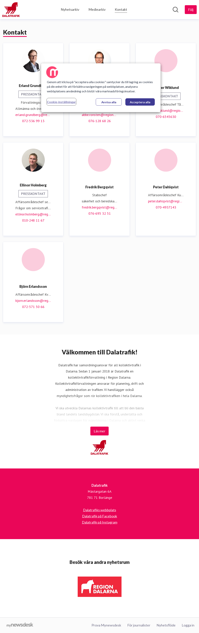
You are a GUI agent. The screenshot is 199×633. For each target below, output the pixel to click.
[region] (101, 87)
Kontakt (121, 9)
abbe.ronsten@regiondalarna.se (99, 115)
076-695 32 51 (99, 213)
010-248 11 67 (33, 220)
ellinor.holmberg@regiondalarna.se (33, 214)
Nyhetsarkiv (70, 9)
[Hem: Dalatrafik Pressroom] (11, 9)
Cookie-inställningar (61, 102)
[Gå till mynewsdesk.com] (20, 625)
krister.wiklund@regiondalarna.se (166, 110)
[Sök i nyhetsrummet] (175, 10)
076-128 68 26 (99, 121)
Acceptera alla (140, 102)
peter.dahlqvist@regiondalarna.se (166, 201)
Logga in (188, 625)
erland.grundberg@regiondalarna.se (33, 115)
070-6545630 (166, 116)
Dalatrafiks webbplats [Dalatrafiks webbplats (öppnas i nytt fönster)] (99, 510)
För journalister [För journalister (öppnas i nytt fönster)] (138, 625)
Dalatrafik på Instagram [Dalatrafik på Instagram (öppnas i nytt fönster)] (99, 522)
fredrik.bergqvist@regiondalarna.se (99, 207)
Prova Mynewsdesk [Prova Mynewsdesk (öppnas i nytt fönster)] (106, 625)
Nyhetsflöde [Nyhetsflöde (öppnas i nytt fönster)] (166, 625)
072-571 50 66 (33, 307)
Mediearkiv (97, 9)
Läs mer (99, 431)
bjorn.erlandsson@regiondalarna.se (33, 300)
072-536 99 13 (33, 121)
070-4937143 (166, 207)
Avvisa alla (108, 102)
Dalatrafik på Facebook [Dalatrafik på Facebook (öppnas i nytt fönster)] (99, 516)
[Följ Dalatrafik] (191, 9)
